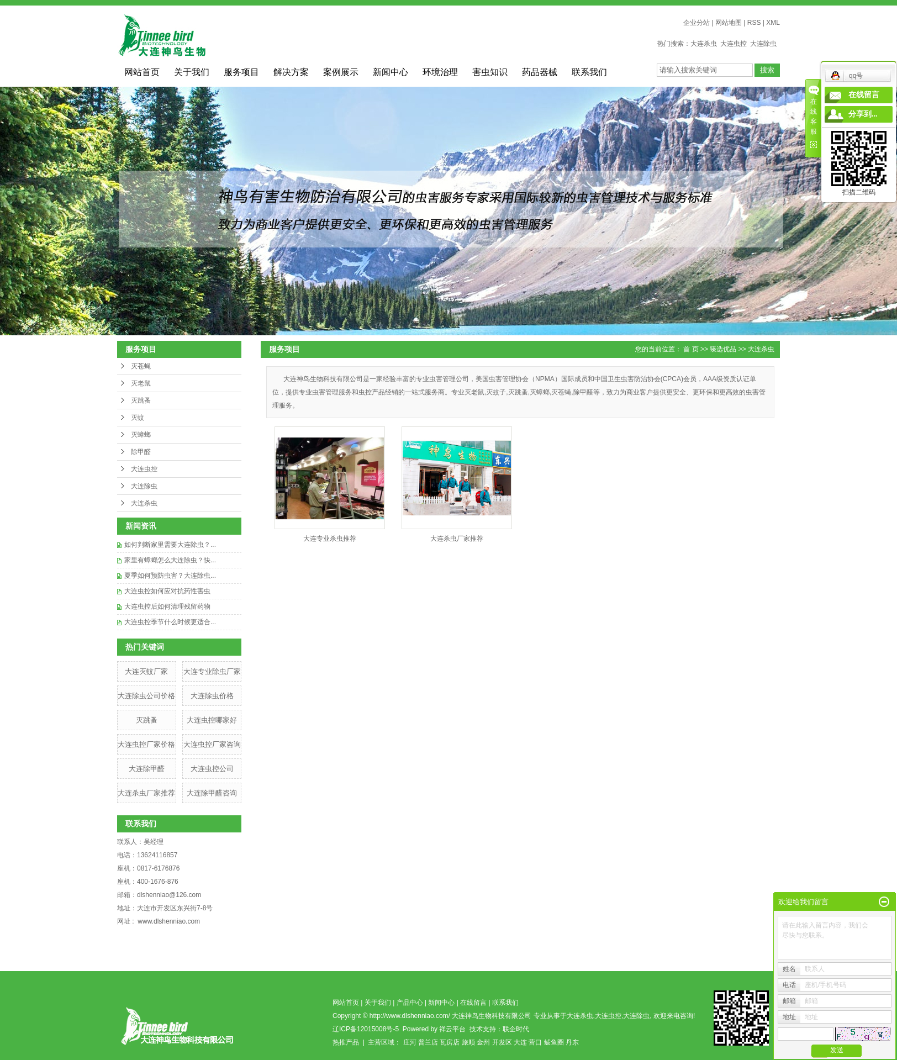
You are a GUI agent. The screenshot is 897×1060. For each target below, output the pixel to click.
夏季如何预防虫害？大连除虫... (170, 575)
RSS (754, 23)
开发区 (502, 1042)
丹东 (572, 1042)
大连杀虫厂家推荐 (146, 793)
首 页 (690, 349)
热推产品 (346, 1042)
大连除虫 (763, 44)
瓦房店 (450, 1042)
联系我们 (589, 72)
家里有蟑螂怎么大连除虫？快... (170, 560)
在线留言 (473, 1002)
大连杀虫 (703, 44)
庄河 (409, 1042)
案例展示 (340, 72)
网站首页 (142, 72)
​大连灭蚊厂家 (146, 671)
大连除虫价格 (212, 696)
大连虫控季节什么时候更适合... (170, 622)
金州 (483, 1042)
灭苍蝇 (141, 366)
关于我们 (191, 72)
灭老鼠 (141, 383)
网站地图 (728, 23)
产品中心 (410, 1002)
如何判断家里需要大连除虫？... (170, 545)
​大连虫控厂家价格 (146, 744)
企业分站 (696, 23)
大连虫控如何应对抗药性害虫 (167, 591)
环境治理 (440, 72)
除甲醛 (141, 452)
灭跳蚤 (141, 400)
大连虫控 (733, 44)
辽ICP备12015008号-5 (366, 1029)
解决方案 (291, 72)
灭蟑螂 (141, 435)
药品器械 (539, 72)
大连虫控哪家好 (212, 720)
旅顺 (468, 1042)
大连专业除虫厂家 (212, 671)
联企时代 (516, 1029)
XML (773, 23)
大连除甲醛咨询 (212, 793)
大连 (520, 1042)
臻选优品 (723, 349)
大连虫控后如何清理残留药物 (167, 606)
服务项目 (241, 72)
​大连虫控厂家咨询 (212, 744)
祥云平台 (452, 1029)
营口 (535, 1042)
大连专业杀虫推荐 (329, 538)
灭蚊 (137, 417)
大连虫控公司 (212, 768)
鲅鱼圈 (554, 1042)
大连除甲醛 (147, 768)
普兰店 (428, 1042)
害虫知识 (490, 72)
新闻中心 (390, 72)
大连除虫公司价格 (146, 696)
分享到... (863, 114)
